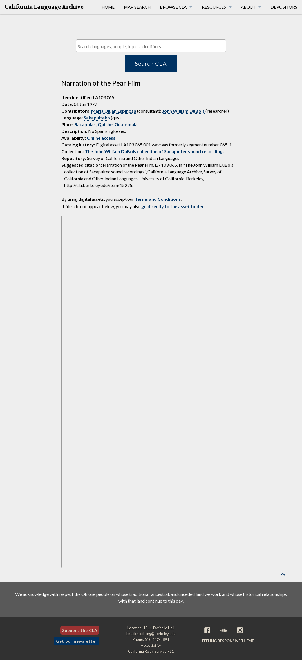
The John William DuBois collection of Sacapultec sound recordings (155, 151)
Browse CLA (173, 7)
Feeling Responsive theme (228, 641)
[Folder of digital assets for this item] (151, 392)
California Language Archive (44, 7)
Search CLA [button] (151, 63)
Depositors (283, 7)
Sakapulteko (97, 117)
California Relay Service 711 (151, 651)
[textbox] (152, 46)
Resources (214, 7)
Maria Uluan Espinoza (113, 110)
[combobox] (151, 45)
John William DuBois (183, 110)
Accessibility (151, 645)
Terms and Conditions (158, 199)
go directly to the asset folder (172, 206)
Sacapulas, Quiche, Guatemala (106, 124)
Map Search (137, 7)
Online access (101, 138)
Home (108, 7)
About (248, 7)
